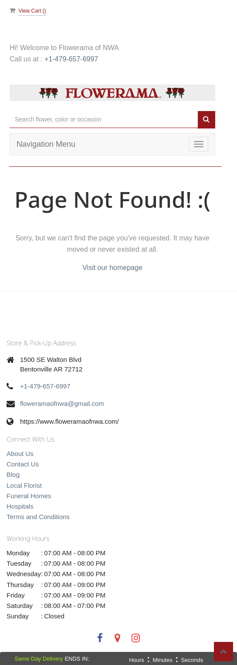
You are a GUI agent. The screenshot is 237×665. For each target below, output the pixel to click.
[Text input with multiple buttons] (104, 119)
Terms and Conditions (38, 516)
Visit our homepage (112, 267)
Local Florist (24, 485)
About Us (20, 453)
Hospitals (20, 506)
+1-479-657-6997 (71, 59)
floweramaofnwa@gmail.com (62, 403)
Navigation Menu (46, 144)
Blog (13, 474)
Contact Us (23, 464)
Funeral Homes (29, 496)
